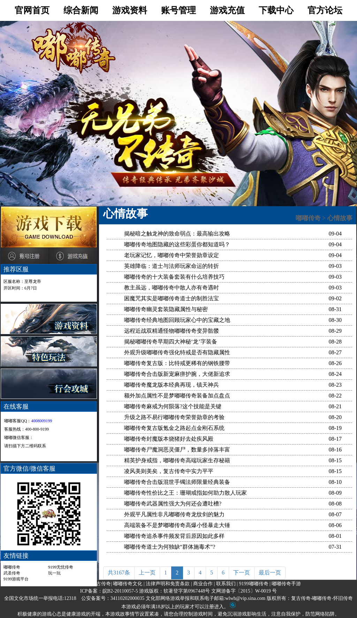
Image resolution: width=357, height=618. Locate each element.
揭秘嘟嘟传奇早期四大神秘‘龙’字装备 (170, 342)
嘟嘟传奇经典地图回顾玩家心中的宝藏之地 (177, 320)
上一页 (147, 572)
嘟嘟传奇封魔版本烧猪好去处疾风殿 (168, 439)
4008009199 (41, 420)
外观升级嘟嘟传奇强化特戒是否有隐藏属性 (177, 352)
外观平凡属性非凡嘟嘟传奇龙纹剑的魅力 (174, 514)
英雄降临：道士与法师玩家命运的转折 (171, 266)
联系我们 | (227, 583)
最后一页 (270, 572)
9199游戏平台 (16, 579)
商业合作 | (204, 583)
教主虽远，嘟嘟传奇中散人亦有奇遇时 (171, 288)
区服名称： (22, 281)
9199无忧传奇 (60, 567)
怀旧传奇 (343, 598)
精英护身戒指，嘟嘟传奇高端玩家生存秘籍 (177, 460)
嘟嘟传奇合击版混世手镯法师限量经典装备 (177, 482)
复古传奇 (301, 598)
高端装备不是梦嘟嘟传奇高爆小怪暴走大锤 (177, 525)
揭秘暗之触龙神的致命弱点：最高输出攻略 (177, 234)
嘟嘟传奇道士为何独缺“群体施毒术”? (169, 547)
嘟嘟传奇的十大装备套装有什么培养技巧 (174, 277)
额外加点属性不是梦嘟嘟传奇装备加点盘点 (177, 396)
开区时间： (20, 288)
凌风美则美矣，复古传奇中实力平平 (168, 471)
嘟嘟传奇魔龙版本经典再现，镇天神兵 (171, 385)
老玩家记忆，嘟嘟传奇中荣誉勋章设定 (171, 255)
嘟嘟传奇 (11, 567)
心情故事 (339, 218)
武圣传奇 (11, 573)
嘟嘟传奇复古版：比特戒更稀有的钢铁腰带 (177, 363)
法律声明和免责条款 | (169, 583)
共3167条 (119, 572)
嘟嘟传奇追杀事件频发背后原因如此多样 (174, 536)
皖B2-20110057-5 (120, 591)
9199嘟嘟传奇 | (255, 583)
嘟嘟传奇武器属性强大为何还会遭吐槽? (172, 504)
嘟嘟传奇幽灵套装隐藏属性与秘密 (166, 309)
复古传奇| (101, 583)
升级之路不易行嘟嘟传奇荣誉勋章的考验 (174, 417)
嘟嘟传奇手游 (286, 583)
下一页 (241, 572)
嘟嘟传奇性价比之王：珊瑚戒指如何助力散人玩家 (185, 493)
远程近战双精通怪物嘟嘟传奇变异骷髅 (171, 331)
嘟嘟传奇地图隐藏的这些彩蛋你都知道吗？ (177, 244)
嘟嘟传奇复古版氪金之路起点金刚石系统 (174, 428)
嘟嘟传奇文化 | (128, 583)
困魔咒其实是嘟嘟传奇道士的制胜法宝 (171, 298)
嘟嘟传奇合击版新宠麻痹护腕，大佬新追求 (177, 374)
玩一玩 (54, 573)
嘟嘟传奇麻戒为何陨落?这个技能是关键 (172, 406)
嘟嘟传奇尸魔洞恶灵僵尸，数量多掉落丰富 (177, 450)
